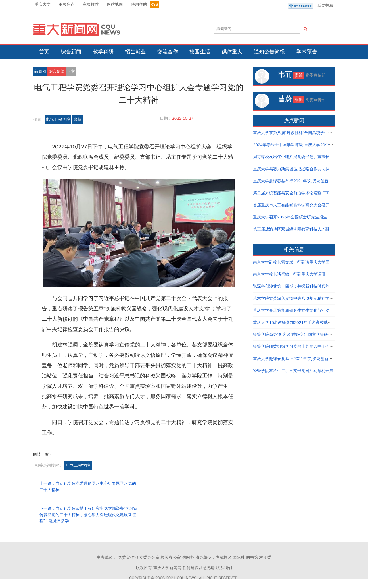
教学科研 (103, 52)
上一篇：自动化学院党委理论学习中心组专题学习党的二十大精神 (85, 486)
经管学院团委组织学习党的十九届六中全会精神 (295, 346)
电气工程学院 (58, 119)
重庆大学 (42, 4)
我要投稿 (311, 6)
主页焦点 (67, 4)
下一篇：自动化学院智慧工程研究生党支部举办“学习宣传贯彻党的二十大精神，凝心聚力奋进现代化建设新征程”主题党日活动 (191, 489)
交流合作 (167, 52)
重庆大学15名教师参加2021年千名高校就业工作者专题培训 (306, 322)
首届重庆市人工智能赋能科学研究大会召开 (291, 205)
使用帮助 (139, 4)
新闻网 (40, 71)
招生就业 (135, 52)
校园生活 (199, 52)
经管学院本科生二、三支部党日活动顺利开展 (293, 370)
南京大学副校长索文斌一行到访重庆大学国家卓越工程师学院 (307, 262)
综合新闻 (71, 52)
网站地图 (115, 4)
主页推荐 (91, 4)
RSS (154, 4)
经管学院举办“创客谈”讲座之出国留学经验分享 (294, 334)
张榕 (78, 119)
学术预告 (306, 52)
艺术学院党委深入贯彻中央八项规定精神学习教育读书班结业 (307, 298)
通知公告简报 (269, 52)
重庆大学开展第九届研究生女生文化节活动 (291, 310)
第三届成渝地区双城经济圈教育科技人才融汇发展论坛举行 (305, 229)
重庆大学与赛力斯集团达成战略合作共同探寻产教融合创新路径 (309, 168)
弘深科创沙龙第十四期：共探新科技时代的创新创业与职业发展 (309, 286)
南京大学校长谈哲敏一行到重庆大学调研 (289, 274)
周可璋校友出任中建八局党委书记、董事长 (291, 156)
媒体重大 (232, 52)
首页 (44, 52)
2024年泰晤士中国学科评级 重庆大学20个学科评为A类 (302, 144)
